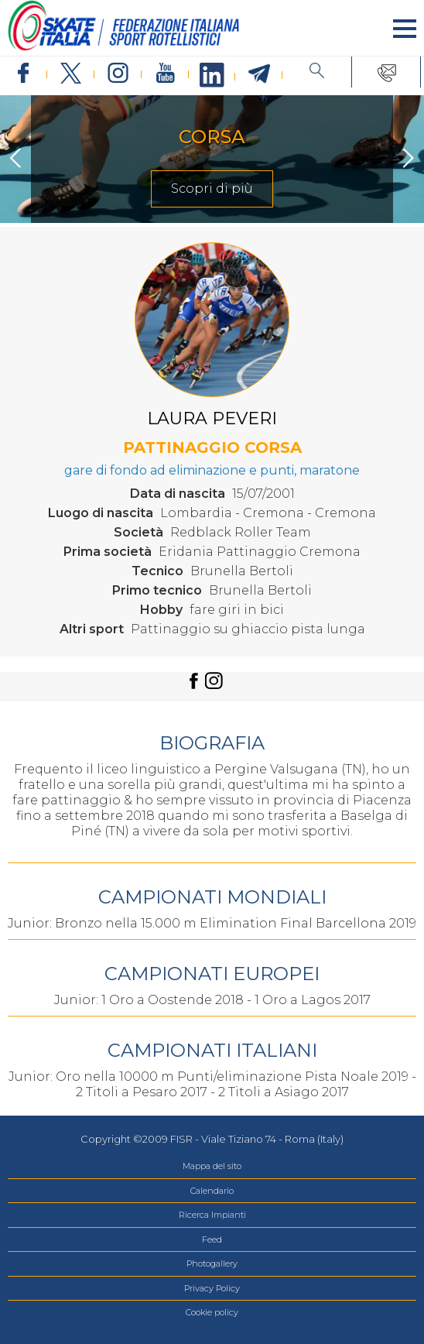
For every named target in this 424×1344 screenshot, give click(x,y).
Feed (212, 1239)
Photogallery (212, 1263)
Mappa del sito (212, 1166)
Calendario (212, 1190)
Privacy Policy (212, 1288)
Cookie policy (212, 1312)
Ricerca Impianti (212, 1214)
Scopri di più (212, 188)
